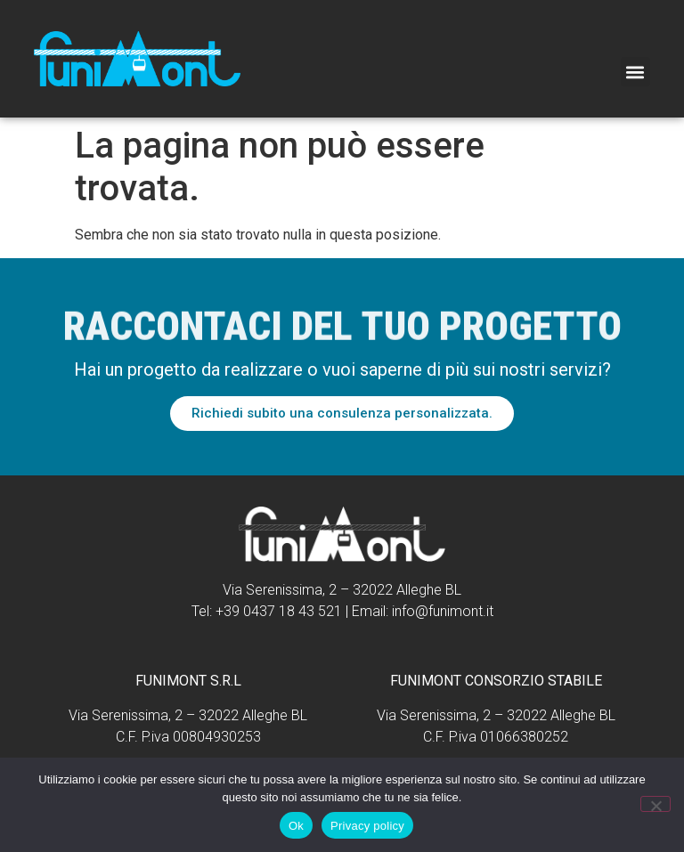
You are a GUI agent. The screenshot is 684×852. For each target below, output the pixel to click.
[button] (635, 71)
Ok (296, 825)
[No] (655, 804)
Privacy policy (367, 825)
